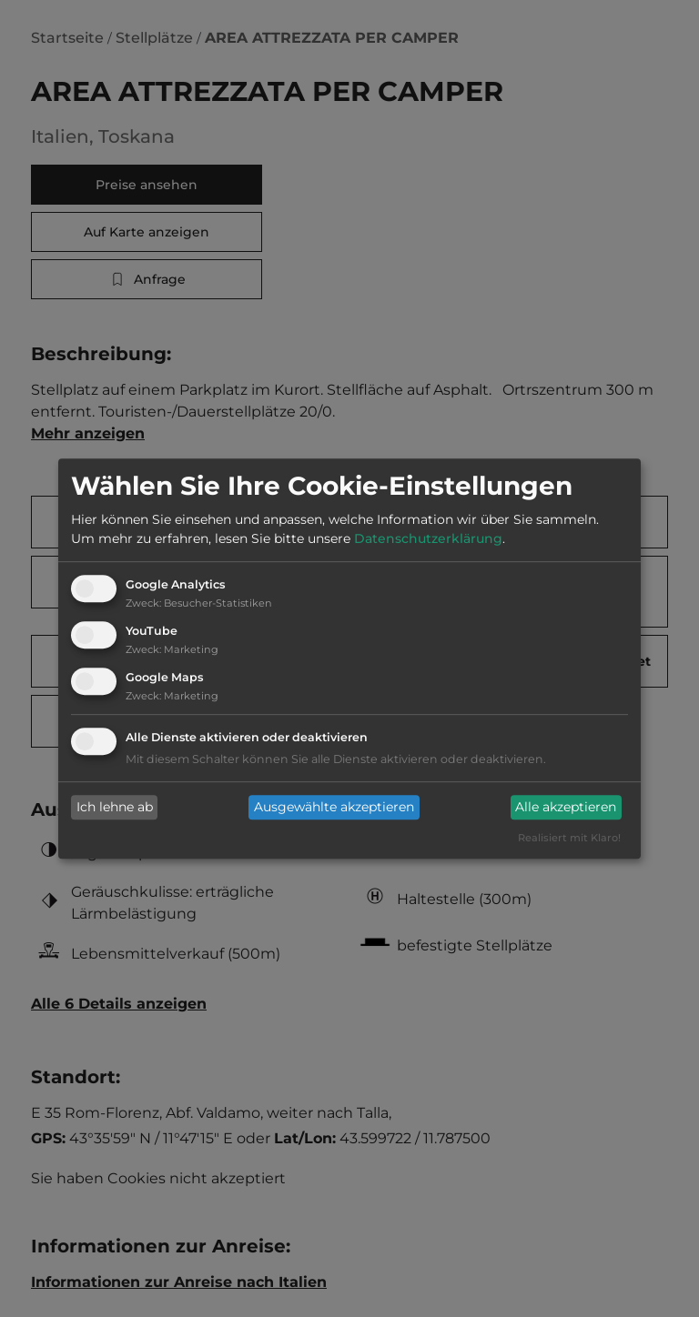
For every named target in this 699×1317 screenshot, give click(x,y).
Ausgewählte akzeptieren (334, 807)
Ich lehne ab (114, 807)
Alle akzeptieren (565, 807)
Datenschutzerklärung (428, 539)
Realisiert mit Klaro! (569, 837)
